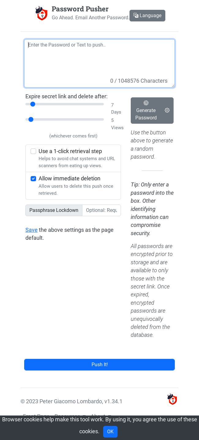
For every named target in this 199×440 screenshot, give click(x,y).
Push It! (100, 364)
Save (31, 230)
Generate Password (146, 110)
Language (147, 15)
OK (110, 431)
